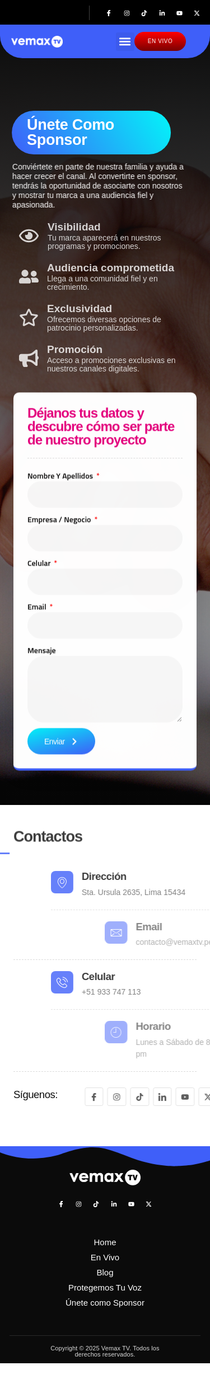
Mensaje (41, 727)
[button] (125, 41)
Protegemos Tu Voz (105, 1287)
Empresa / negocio (60, 596)
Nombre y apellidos (61, 553)
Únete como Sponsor (105, 1302)
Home (105, 1242)
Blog (104, 1272)
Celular (40, 640)
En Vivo (105, 1257)
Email (37, 684)
